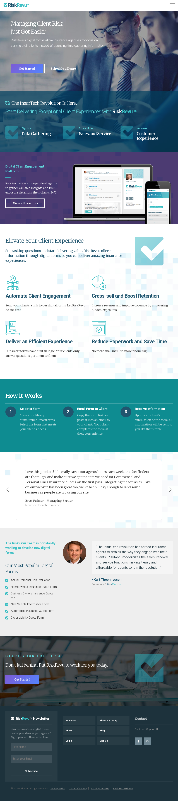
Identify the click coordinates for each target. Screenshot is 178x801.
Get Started (28, 68)
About (69, 730)
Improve (142, 128)
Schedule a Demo (65, 68)
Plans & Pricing (108, 720)
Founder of (106, 584)
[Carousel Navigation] (89, 490)
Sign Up (104, 740)
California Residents (123, 788)
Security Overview (100, 788)
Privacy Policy (57, 788)
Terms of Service (77, 788)
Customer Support (146, 729)
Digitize (26, 128)
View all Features (25, 203)
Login (69, 740)
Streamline (86, 128)
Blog (102, 730)
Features (71, 720)
